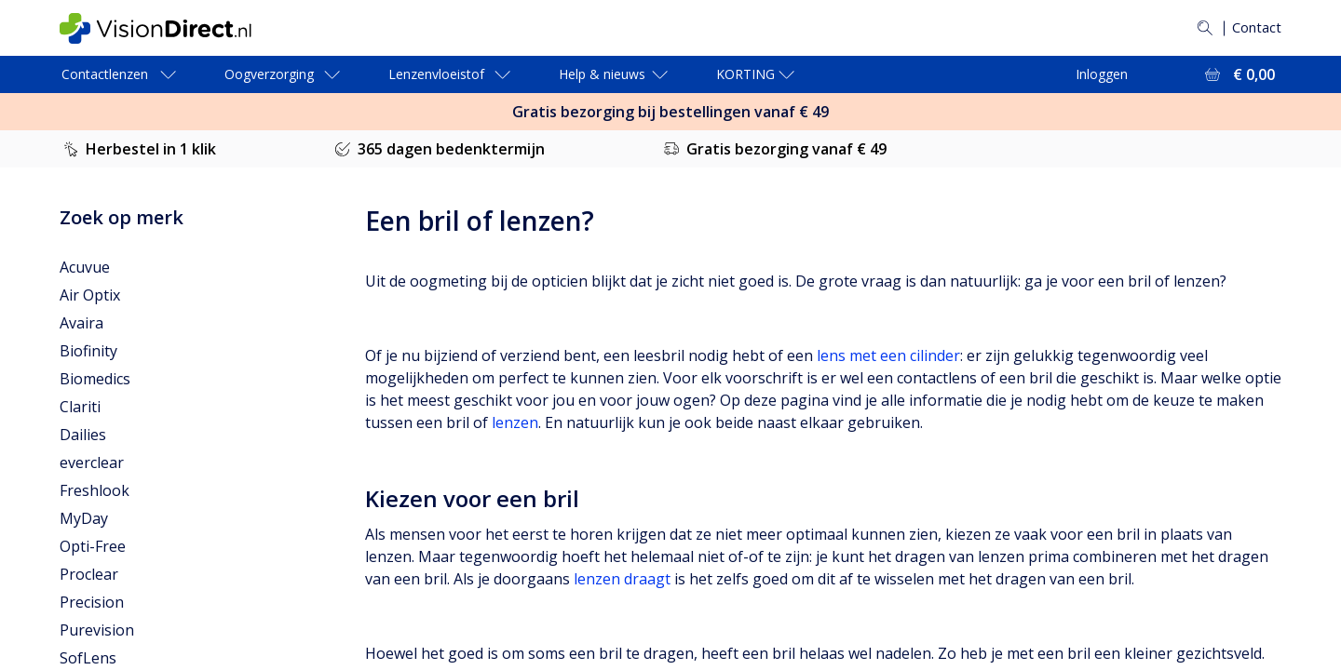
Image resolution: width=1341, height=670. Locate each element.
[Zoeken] (1200, 28)
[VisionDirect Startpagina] (170, 28)
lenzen (515, 422)
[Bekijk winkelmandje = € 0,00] (1238, 74)
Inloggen (1102, 74)
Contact (1254, 28)
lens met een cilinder (888, 355)
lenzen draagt (622, 579)
